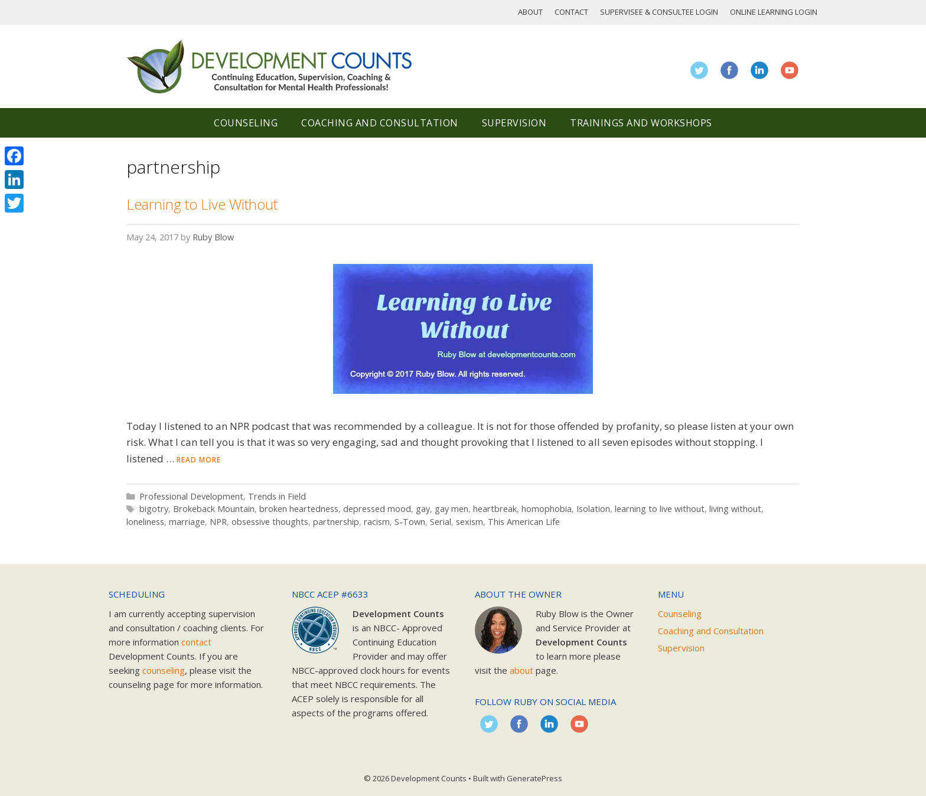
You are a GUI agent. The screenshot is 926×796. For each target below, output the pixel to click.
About (530, 11)
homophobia (546, 508)
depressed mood (377, 508)
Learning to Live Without (202, 204)
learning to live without (660, 508)
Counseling (246, 122)
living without (735, 508)
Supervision (514, 122)
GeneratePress (534, 778)
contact (196, 642)
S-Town (409, 521)
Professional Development (191, 496)
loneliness (145, 521)
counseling (163, 670)
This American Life (524, 521)
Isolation (593, 508)
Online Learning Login (773, 11)
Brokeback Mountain (214, 508)
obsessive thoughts (269, 521)
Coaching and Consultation (379, 122)
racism (377, 521)
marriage (187, 521)
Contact (571, 11)
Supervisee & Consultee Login (659, 11)
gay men (451, 508)
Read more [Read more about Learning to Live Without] (199, 460)
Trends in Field (277, 496)
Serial (440, 521)
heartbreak (495, 508)
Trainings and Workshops (641, 122)
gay (423, 508)
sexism (469, 521)
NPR (218, 521)
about (521, 670)
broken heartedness (298, 508)
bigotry (153, 508)
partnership (336, 521)
